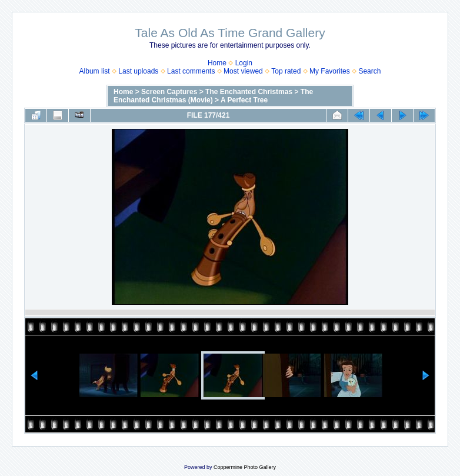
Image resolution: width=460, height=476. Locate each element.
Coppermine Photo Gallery (245, 467)
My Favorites (329, 71)
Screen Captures (169, 92)
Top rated (286, 71)
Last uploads (138, 71)
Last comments (191, 71)
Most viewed (243, 71)
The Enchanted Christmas (248, 92)
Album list (94, 71)
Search (369, 71)
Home (217, 63)
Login (243, 63)
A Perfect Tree (244, 100)
